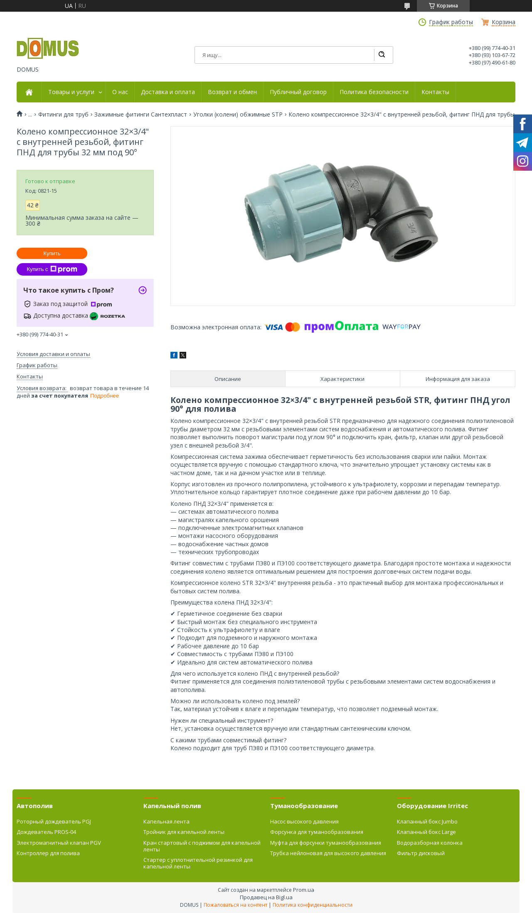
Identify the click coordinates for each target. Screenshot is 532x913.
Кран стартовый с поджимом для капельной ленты (202, 846)
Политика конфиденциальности (312, 904)
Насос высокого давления (304, 821)
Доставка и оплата (168, 92)
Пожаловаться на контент (235, 904)
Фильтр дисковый (421, 853)
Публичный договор (298, 92)
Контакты (435, 92)
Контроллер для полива (48, 853)
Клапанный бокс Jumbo (427, 821)
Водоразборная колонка (430, 842)
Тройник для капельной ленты (183, 832)
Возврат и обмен (232, 92)
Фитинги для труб (63, 114)
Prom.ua (303, 889)
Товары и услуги (71, 92)
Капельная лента (166, 821)
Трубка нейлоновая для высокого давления (328, 853)
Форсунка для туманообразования (316, 832)
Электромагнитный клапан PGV (59, 842)
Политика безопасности (374, 92)
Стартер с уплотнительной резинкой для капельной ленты (198, 863)
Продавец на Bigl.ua (266, 897)
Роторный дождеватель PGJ (54, 821)
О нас (120, 92)
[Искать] (381, 55)
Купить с (52, 269)
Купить (51, 253)
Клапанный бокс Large (426, 832)
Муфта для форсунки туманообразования (325, 842)
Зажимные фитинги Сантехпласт (140, 114)
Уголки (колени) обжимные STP (238, 114)
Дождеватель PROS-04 (46, 832)
